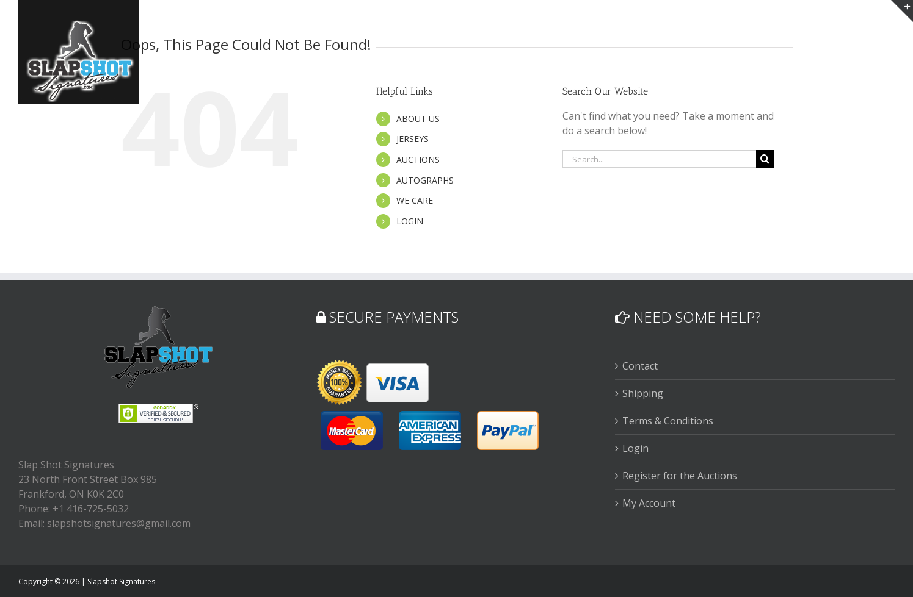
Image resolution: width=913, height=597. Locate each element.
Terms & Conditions (667, 420)
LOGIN (409, 221)
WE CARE (414, 200)
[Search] (765, 159)
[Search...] (659, 159)
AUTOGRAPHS (425, 180)
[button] (874, 25)
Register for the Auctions (679, 475)
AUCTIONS (418, 159)
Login (635, 448)
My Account (648, 503)
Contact (640, 366)
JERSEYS (412, 139)
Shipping (642, 393)
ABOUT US (418, 118)
